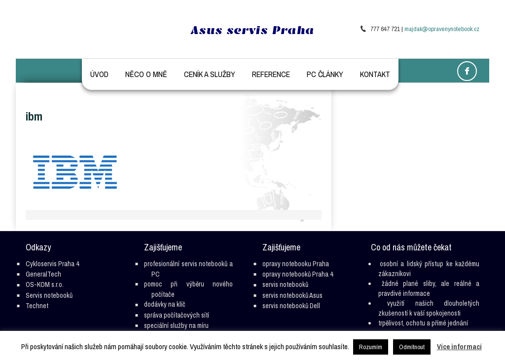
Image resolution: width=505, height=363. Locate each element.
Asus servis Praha (252, 30)
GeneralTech (43, 274)
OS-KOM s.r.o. (45, 284)
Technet (37, 305)
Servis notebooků (49, 295)
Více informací (459, 346)
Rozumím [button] (370, 347)
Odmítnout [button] (412, 347)
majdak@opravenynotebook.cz (441, 29)
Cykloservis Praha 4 (52, 263)
